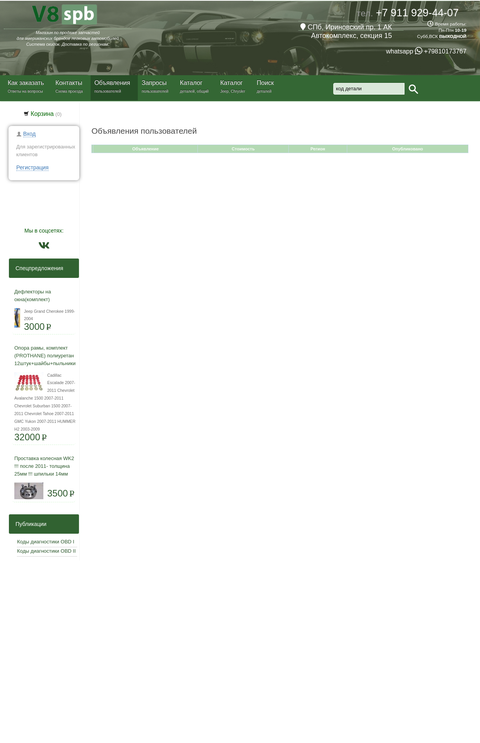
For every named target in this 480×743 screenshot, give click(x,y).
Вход (29, 134)
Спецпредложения (37, 268)
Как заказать (26, 82)
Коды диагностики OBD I (45, 542)
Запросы (154, 82)
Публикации (28, 524)
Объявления (112, 82)
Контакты (68, 82)
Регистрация (32, 167)
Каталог (191, 82)
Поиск (265, 82)
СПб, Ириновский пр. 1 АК (346, 27)
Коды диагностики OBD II (46, 551)
